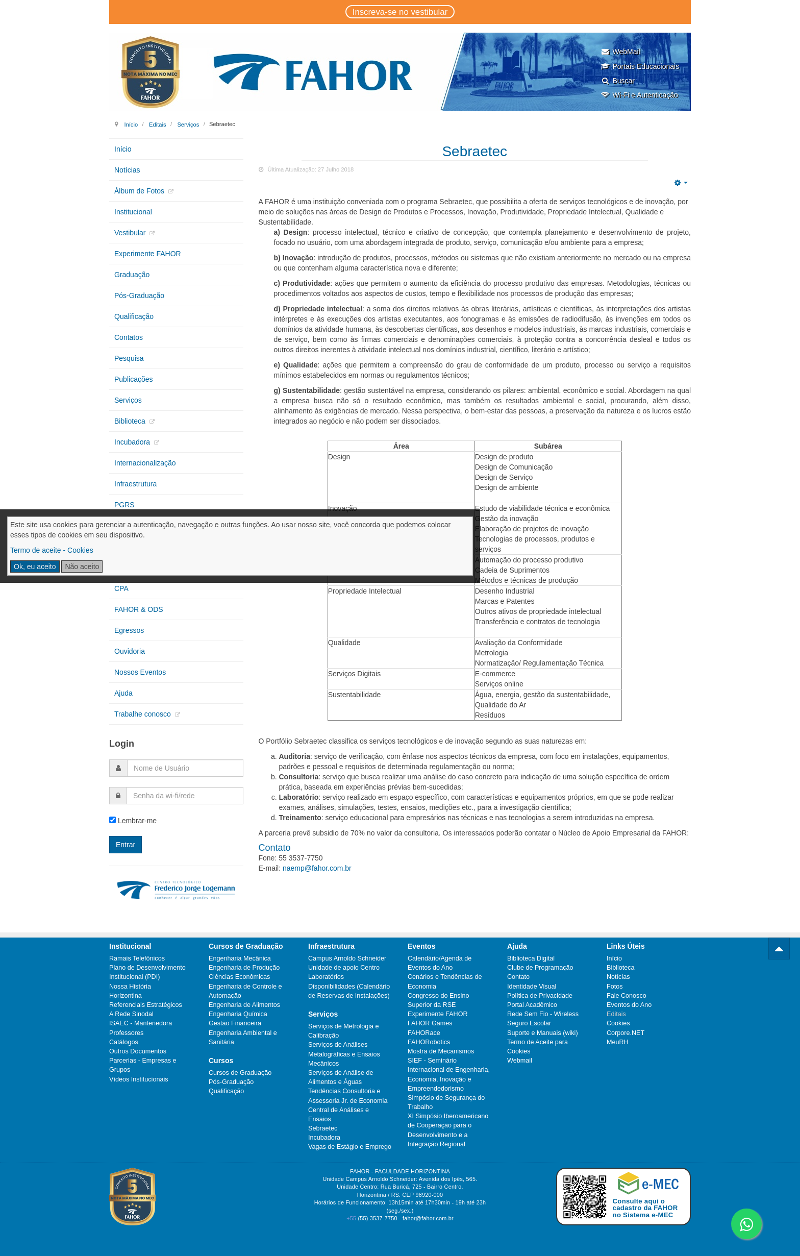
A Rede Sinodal (131, 1014)
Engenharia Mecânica (240, 958)
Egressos (129, 630)
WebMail (620, 51)
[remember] (112, 820)
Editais (157, 124)
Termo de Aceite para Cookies (537, 1047)
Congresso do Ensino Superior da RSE (438, 1000)
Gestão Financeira (235, 1023)
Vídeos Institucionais (138, 1079)
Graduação (131, 274)
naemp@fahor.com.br (317, 868)
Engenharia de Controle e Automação (245, 991)
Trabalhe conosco (143, 714)
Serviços (188, 124)
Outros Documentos (137, 1051)
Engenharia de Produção (244, 967)
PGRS (124, 505)
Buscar (618, 81)
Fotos (615, 986)
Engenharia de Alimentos (244, 1004)
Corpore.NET (625, 1033)
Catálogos (123, 1042)
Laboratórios (326, 976)
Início (131, 124)
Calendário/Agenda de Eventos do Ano (439, 963)
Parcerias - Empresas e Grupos (143, 1065)
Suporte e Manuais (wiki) (542, 1033)
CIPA (122, 526)
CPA (121, 588)
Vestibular (130, 233)
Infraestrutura (135, 484)
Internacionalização (145, 463)
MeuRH (618, 1042)
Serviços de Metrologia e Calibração (343, 1031)
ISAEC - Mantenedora (140, 1023)
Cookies (618, 1023)
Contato (518, 976)
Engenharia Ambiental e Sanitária (243, 1037)
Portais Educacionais (640, 66)
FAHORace (424, 1033)
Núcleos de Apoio (142, 567)
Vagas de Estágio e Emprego (349, 1146)
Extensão (129, 547)
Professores (126, 1033)
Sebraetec (474, 151)
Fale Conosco (626, 995)
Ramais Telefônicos (137, 958)
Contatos (128, 337)
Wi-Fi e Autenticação (639, 95)
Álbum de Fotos (140, 191)
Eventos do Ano (629, 1004)
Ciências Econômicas (239, 976)
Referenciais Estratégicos (145, 1004)
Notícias (127, 170)
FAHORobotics (429, 1042)
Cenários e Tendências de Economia (445, 981)
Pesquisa (129, 358)
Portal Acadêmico (532, 1004)
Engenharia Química (238, 1014)
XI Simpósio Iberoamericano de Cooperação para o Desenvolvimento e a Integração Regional (448, 1130)
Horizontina (125, 995)
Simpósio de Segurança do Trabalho (446, 1102)
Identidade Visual (531, 986)
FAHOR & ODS (138, 609)
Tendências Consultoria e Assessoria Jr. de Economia (347, 1096)
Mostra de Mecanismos (441, 1051)
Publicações (133, 379)
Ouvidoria (129, 651)
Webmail (519, 1060)
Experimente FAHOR (147, 254)
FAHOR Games (430, 1023)
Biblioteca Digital (531, 958)
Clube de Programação (540, 967)
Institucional (133, 212)
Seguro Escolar (529, 1023)
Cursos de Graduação (240, 1072)
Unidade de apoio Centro (344, 967)
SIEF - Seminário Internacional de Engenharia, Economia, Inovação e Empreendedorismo (449, 1074)
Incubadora (133, 442)
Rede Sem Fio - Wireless (543, 1014)
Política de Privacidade (539, 995)
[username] (185, 768)
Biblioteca (130, 421)
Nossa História (130, 986)
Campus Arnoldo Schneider (347, 958)
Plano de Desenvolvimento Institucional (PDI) (147, 972)
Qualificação (134, 316)
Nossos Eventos (140, 672)
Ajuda (123, 693)
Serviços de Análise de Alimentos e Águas (340, 1077)
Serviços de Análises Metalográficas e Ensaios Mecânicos (344, 1054)
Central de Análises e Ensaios (338, 1114)
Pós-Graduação (139, 295)
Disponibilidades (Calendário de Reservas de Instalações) (349, 991)
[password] (185, 795)
